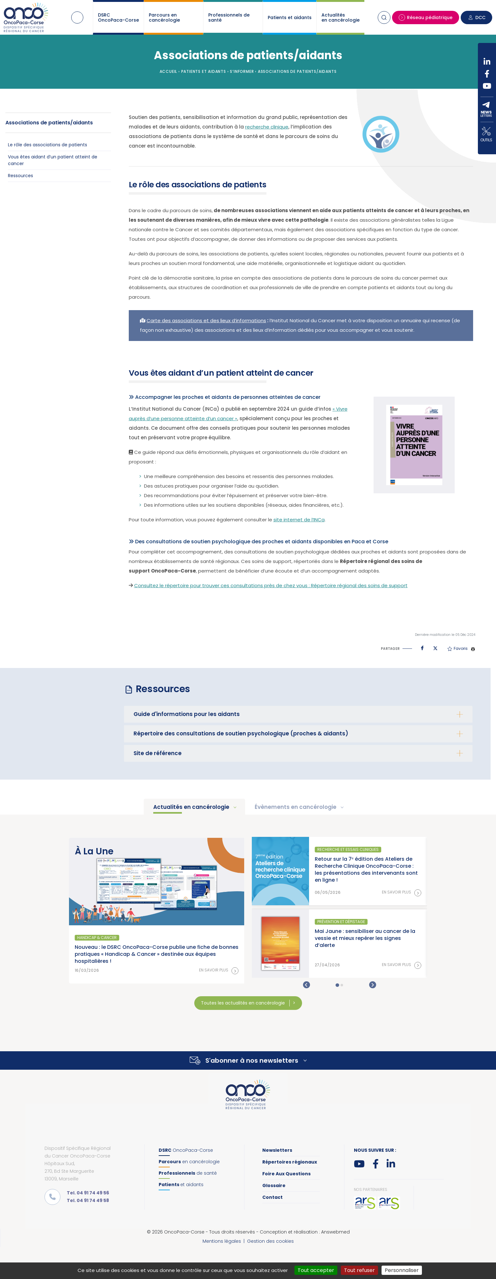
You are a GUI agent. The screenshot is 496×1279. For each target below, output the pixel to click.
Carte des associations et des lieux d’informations (206, 320)
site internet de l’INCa (299, 519)
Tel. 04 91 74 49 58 (88, 1200)
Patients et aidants (290, 17)
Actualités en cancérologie (340, 17)
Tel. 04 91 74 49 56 (88, 1193)
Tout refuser (359, 1270)
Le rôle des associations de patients (47, 145)
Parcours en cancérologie (164, 17)
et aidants (181, 1184)
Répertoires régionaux (289, 1162)
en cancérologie (189, 1161)
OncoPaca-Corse (186, 1150)
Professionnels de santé (229, 17)
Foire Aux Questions (286, 1174)
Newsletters (277, 1150)
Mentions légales (222, 1241)
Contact (272, 1197)
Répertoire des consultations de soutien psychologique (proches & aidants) (241, 733)
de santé (188, 1173)
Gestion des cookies (270, 1241)
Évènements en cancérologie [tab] (296, 807)
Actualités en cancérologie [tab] (192, 807)
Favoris (457, 648)
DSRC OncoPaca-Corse (118, 17)
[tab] (337, 985)
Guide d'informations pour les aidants (187, 714)
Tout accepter (316, 1270)
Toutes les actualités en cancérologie (243, 1003)
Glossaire (274, 1185)
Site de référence (158, 753)
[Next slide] (372, 984)
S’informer (242, 71)
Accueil (77, 17)
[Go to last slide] (306, 984)
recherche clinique (266, 126)
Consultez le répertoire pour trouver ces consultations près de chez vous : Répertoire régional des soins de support (271, 585)
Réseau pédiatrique (425, 17)
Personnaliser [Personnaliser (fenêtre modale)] (402, 1270)
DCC (476, 17)
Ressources (20, 175)
